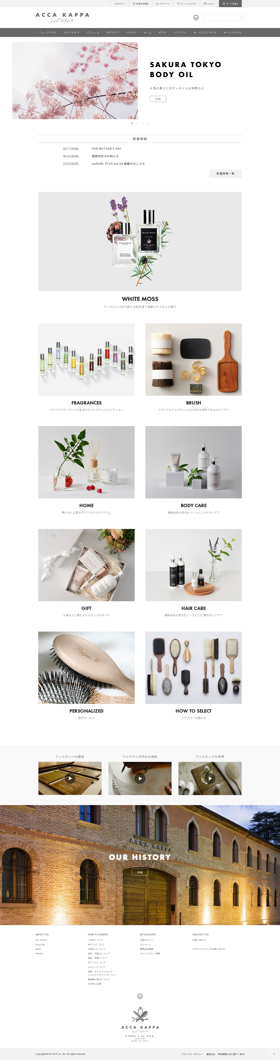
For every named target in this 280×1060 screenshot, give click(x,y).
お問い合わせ (199, 939)
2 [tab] (137, 123)
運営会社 (210, 1054)
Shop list (40, 944)
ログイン (120, 3)
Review (39, 953)
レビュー (209, 3)
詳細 (140, 872)
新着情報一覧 (225, 173)
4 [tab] (148, 123)
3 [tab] (142, 123)
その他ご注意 (94, 983)
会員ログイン (146, 939)
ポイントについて (97, 962)
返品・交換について (98, 957)
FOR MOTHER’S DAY (92, 148)
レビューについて (97, 966)
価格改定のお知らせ (91, 156)
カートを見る (230, 3)
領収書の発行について (99, 979)
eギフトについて (96, 944)
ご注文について (95, 939)
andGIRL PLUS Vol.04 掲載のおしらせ (104, 163)
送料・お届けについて (99, 953)
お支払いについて (97, 948)
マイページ (162, 3)
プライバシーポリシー (192, 1054)
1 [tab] (132, 123)
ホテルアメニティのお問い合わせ (208, 948)
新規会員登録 (140, 3)
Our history (41, 939)
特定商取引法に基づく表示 (231, 1054)
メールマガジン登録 (150, 953)
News (38, 948)
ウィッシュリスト (186, 3)
